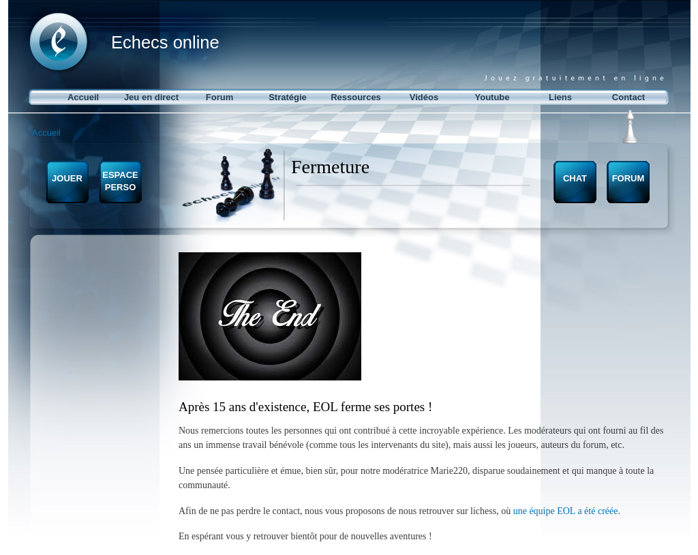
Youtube (491, 97)
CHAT (575, 178)
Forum (219, 97)
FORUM (628, 178)
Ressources (356, 97)
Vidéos (424, 97)
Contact (628, 97)
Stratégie (288, 97)
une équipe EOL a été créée (565, 511)
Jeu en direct (151, 97)
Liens (560, 97)
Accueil (83, 97)
